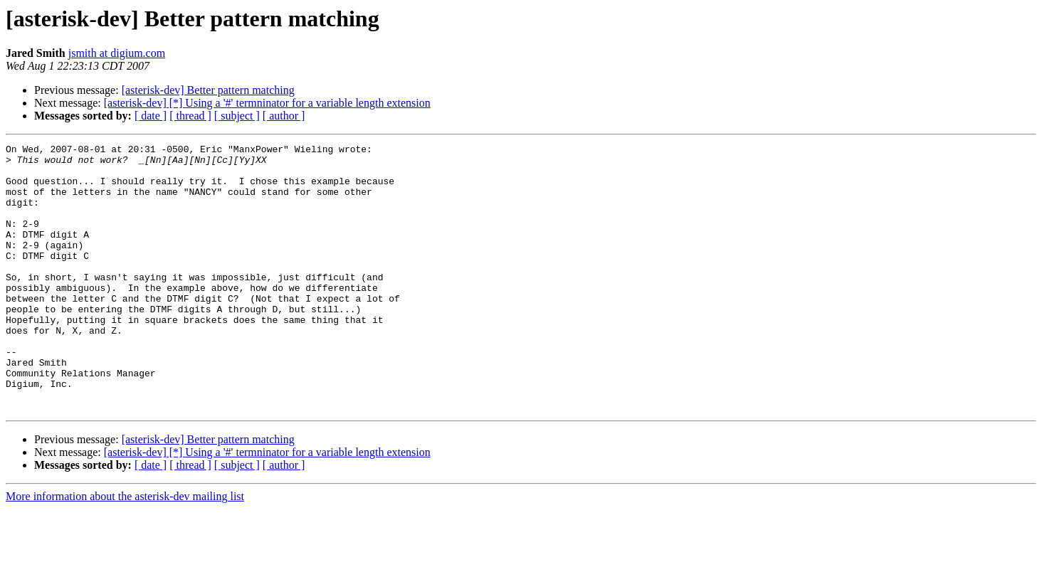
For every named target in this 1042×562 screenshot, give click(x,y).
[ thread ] (190, 116)
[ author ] (284, 116)
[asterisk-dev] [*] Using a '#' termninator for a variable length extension (267, 103)
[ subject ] (237, 116)
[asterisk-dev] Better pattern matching (208, 90)
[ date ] (151, 116)
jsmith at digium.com (116, 53)
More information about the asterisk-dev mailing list (125, 550)
